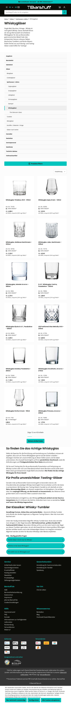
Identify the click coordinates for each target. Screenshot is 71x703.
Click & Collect (41, 590)
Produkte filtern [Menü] (35, 164)
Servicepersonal (11, 142)
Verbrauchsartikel (11, 155)
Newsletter (8, 575)
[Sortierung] (60, 171)
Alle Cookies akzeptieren (51, 700)
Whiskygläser (12, 108)
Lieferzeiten (8, 622)
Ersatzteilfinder (9, 570)
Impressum (8, 597)
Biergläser (10, 73)
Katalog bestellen (10, 573)
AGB (5, 590)
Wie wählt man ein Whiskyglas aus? (19, 552)
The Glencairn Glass (16, 112)
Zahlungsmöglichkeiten (12, 580)
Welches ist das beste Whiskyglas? (18, 546)
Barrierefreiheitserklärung (13, 592)
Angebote (9, 56)
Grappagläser (12, 91)
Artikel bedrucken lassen (12, 565)
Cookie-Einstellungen (11, 602)
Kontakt (7, 617)
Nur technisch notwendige (15, 700)
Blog (38, 615)
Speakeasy (9, 147)
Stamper (10, 104)
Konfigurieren (34, 700)
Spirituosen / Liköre (13, 82)
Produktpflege (9, 578)
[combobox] (33, 12)
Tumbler (9, 116)
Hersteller (9, 134)
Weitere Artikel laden (35, 441)
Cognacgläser (12, 86)
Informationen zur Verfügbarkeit (15, 620)
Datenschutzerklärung (34, 697)
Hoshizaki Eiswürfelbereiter (46, 617)
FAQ (5, 615)
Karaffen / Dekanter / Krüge (15, 125)
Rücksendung (9, 625)
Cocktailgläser (11, 78)
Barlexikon (40, 612)
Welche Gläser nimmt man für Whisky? (20, 540)
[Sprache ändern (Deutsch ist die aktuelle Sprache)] (12, 7)
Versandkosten (9, 627)
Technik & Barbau (11, 151)
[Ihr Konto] (64, 7)
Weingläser (10, 121)
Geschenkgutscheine (11, 568)
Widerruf (7, 630)
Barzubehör (9, 60)
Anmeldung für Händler (45, 568)
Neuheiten (9, 138)
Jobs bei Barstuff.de (11, 600)
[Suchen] (64, 12)
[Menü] (6, 7)
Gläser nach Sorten (12, 129)
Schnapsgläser (12, 99)
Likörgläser (11, 95)
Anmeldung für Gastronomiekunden (49, 565)
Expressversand (9, 612)
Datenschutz (8, 595)
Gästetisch (9, 65)
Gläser (8, 69)
